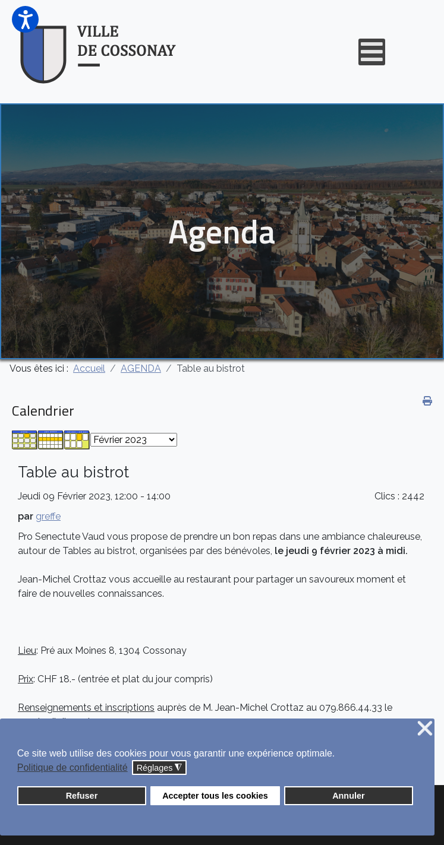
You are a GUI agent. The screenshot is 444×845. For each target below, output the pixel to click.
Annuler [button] (348, 795)
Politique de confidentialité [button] (72, 767)
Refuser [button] (82, 795)
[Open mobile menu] (371, 52)
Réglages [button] (159, 768)
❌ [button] (425, 729)
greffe (48, 516)
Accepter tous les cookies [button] (215, 795)
